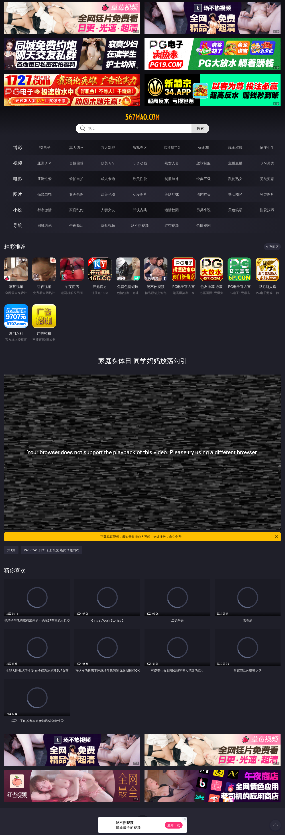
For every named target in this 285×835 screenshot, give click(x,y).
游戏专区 (140, 147)
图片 (17, 194)
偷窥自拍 (44, 194)
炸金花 (203, 147)
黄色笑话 (235, 209)
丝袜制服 (203, 163)
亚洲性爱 (44, 178)
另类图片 (267, 194)
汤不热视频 (140, 225)
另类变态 (267, 178)
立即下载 (173, 825)
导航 (17, 225)
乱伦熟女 (235, 178)
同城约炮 (44, 225)
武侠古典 (140, 209)
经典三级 (203, 178)
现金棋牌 (235, 147)
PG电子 (44, 147)
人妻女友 (108, 209)
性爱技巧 (267, 209)
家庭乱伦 (76, 209)
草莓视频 (108, 225)
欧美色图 (108, 194)
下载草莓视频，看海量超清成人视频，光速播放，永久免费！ (189, 536)
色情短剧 (203, 225)
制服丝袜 (172, 178)
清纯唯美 (203, 194)
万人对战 (108, 147)
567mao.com (142, 117)
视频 (17, 163)
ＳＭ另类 (267, 163)
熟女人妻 (172, 163)
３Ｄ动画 (140, 163)
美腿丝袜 (172, 194)
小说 (17, 210)
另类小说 (203, 209)
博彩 (17, 147)
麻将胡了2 (171, 147)
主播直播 (235, 163)
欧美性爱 (140, 178)
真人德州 (76, 147)
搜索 (200, 128)
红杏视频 (172, 225)
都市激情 (44, 209)
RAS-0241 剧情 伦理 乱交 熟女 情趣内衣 (51, 550)
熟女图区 (235, 194)
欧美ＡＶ (108, 163)
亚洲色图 (76, 194)
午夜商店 (76, 225)
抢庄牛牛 (267, 147)
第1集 (11, 550)
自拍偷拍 (76, 163)
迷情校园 (172, 209)
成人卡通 (108, 178)
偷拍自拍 (76, 178)
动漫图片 (140, 194)
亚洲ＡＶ (44, 163)
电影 (17, 179)
